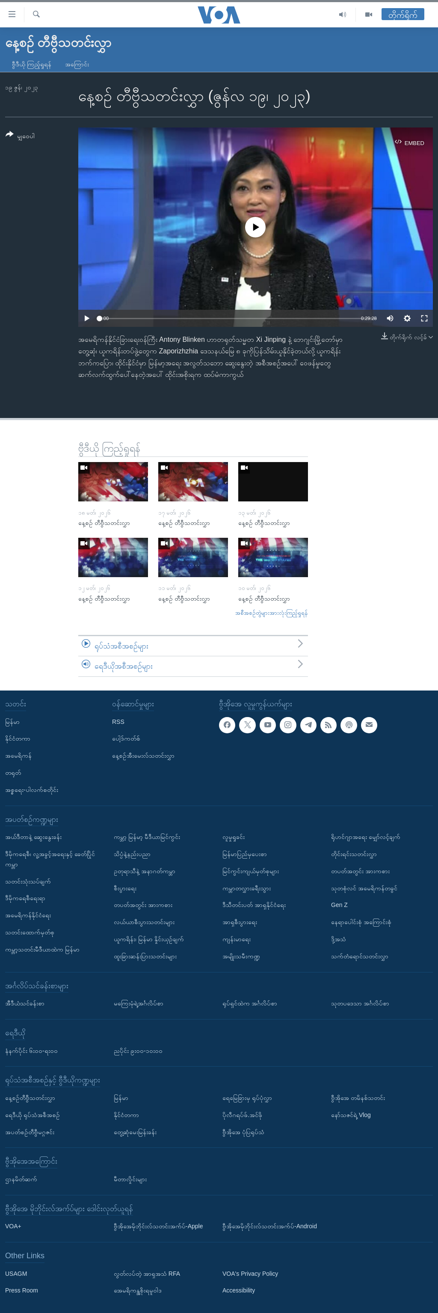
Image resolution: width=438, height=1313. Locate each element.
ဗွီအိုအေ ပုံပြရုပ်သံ (243, 1131)
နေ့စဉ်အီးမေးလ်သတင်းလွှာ (143, 755)
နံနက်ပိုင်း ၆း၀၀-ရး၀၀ (31, 1050)
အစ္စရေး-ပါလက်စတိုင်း (31, 789)
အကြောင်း (77, 64)
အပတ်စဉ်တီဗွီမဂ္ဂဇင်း (29, 1131)
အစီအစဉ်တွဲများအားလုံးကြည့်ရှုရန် (271, 613)
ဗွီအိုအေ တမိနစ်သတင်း (358, 1097)
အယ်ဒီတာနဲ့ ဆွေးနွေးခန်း (33, 836)
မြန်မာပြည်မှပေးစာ (244, 854)
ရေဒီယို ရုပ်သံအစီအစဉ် (32, 1114)
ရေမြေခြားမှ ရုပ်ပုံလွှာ (247, 1097)
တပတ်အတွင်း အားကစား (143, 904)
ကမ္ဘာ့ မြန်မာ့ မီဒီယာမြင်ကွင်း (147, 836)
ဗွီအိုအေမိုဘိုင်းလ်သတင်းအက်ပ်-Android (269, 1226)
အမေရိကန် (18, 755)
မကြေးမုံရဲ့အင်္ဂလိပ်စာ (138, 1003)
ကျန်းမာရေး (236, 939)
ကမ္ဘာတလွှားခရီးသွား (246, 887)
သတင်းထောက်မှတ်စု (29, 932)
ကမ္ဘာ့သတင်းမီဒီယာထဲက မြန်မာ (42, 949)
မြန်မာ (12, 721)
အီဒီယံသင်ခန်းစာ (24, 1003)
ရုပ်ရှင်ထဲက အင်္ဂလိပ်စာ (249, 1003)
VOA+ (13, 1226)
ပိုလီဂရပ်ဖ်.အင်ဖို (242, 1114)
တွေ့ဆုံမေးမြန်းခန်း (135, 1131)
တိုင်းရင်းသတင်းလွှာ (354, 854)
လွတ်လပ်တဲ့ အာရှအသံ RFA (147, 1273)
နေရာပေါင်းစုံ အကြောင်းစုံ (361, 922)
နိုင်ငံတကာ (17, 738)
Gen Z (339, 904)
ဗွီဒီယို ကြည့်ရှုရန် (31, 64)
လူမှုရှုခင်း (233, 836)
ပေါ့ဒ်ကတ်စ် (126, 738)
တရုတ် (13, 772)
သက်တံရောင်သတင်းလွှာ (359, 956)
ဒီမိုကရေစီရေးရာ (25, 898)
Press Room (21, 1290)
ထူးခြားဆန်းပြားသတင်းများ (145, 956)
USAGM (16, 1273)
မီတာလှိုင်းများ (130, 1179)
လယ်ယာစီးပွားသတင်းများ (144, 922)
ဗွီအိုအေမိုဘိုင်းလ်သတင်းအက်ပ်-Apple (158, 1226)
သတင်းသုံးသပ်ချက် (28, 880)
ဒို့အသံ (338, 939)
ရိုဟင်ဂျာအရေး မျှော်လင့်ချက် (365, 836)
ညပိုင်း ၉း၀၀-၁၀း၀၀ (138, 1050)
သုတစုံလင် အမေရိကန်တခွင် (364, 887)
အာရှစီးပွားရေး (239, 922)
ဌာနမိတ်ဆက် (21, 1179)
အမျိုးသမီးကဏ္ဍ (241, 956)
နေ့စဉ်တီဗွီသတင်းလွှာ (30, 1097)
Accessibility (238, 1290)
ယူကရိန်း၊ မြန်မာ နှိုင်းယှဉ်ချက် (149, 939)
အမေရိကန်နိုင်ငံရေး (28, 915)
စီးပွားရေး (125, 887)
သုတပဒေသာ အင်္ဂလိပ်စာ (360, 1003)
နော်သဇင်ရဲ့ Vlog (351, 1114)
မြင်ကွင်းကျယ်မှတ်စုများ (250, 871)
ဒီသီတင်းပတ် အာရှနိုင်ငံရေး (254, 904)
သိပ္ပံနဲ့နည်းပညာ (132, 854)
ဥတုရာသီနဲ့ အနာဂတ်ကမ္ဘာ (144, 871)
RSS (118, 721)
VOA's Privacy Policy (250, 1273)
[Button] (20, 136)
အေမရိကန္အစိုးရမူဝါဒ (138, 1290)
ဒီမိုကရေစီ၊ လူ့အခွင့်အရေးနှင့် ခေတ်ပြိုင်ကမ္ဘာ (50, 859)
